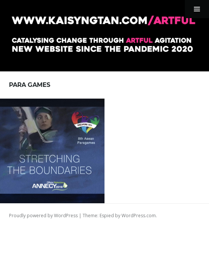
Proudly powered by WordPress (43, 215)
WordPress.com (138, 215)
